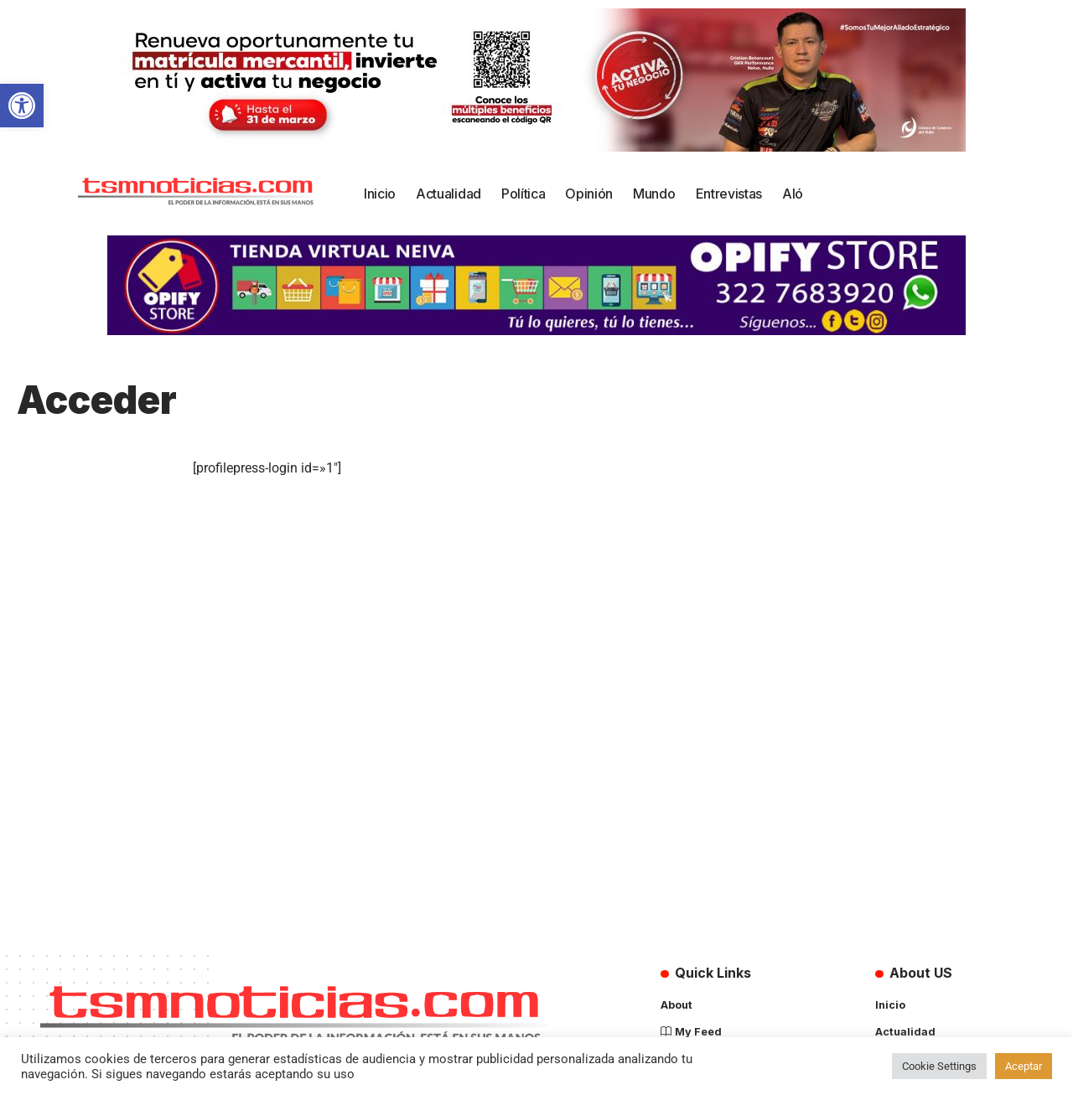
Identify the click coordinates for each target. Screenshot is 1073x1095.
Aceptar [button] (1023, 1066)
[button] (22, 105)
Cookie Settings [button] (939, 1066)
